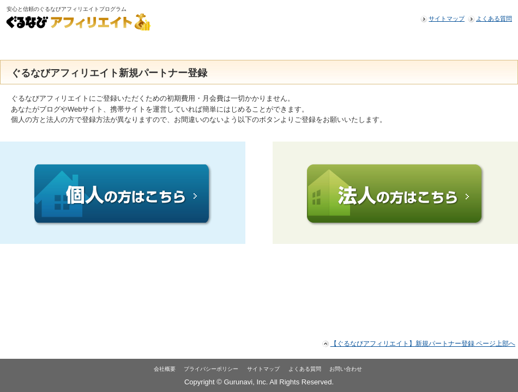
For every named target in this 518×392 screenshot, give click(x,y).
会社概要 (165, 369)
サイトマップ (447, 18)
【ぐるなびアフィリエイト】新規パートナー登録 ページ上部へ (422, 343)
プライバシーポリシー (211, 369)
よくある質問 (494, 18)
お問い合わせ (345, 369)
